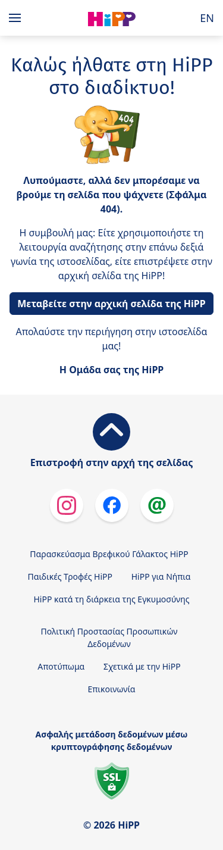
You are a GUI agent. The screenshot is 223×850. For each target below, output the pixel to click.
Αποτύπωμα (60, 666)
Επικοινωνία (111, 689)
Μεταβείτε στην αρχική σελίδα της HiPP (111, 303)
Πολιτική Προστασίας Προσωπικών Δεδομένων (109, 637)
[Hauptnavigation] (17, 18)
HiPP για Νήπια (161, 576)
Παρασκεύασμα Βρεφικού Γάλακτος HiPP (109, 554)
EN (207, 18)
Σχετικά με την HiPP (142, 666)
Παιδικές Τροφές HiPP (70, 576)
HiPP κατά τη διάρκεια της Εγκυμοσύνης (111, 599)
